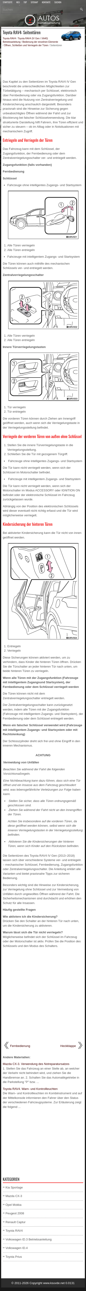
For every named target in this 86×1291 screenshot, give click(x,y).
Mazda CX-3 (14, 1196)
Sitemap (34, 2)
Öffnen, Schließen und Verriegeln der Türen (26, 45)
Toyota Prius (14, 1256)
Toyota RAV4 (9, 38)
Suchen (57, 2)
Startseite (7, 2)
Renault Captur (15, 1222)
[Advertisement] (43, 63)
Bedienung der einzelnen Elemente (40, 42)
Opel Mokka (13, 1204)
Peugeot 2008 (15, 1213)
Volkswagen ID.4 (17, 1248)
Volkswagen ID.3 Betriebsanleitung (29, 1239)
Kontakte (46, 2)
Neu (18, 2)
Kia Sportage (14, 1187)
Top (25, 2)
